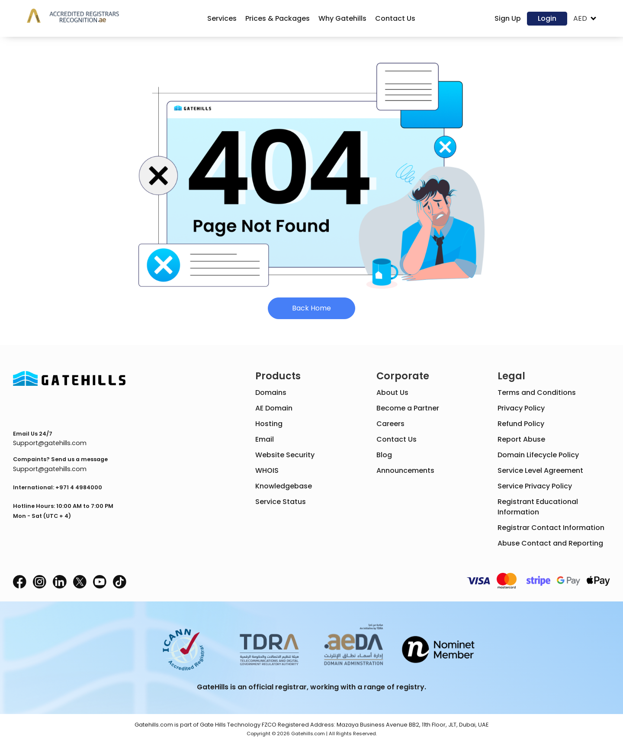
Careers (390, 424)
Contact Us (396, 439)
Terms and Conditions (537, 393)
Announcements (405, 470)
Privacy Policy (521, 408)
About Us (392, 393)
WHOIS (267, 470)
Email (264, 439)
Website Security (285, 455)
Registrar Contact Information (551, 528)
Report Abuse (521, 439)
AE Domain (273, 408)
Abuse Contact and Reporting (550, 543)
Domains (270, 393)
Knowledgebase (283, 486)
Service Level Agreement (540, 470)
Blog (384, 455)
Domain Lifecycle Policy (538, 455)
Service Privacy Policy (535, 486)
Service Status (280, 502)
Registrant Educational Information (538, 507)
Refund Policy (521, 424)
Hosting (269, 424)
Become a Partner (407, 408)
